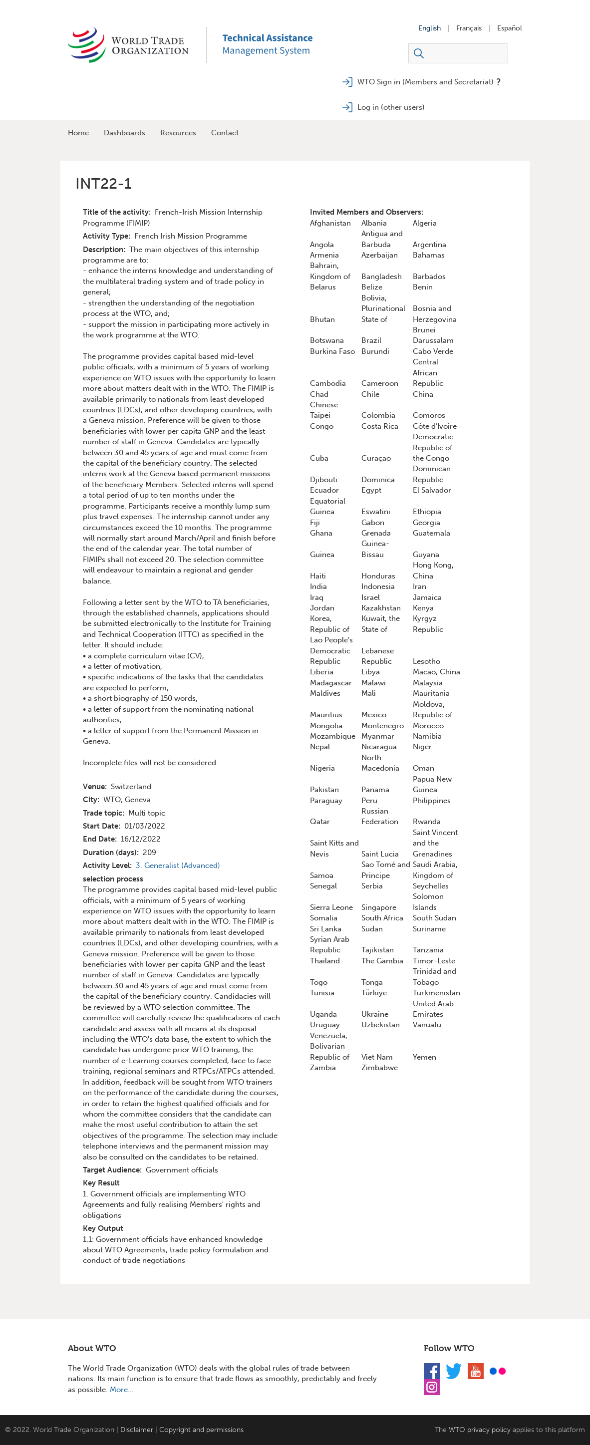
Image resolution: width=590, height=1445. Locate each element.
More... (122, 1389)
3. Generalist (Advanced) (178, 865)
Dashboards (124, 132)
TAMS (282, 45)
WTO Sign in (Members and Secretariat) (425, 81)
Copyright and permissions (201, 1430)
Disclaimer (136, 1430)
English (429, 28)
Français (469, 28)
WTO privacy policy (480, 1430)
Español (509, 28)
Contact (225, 132)
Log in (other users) (391, 107)
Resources (178, 132)
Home (78, 132)
